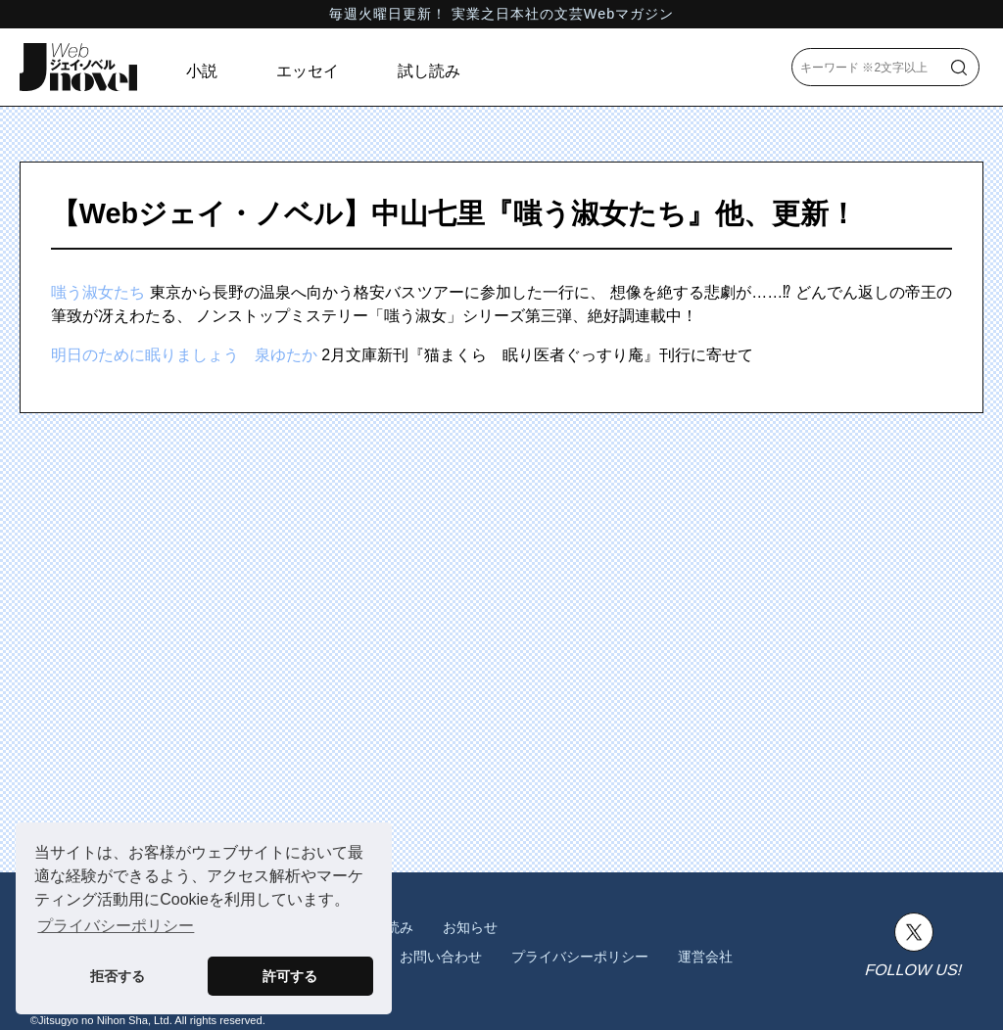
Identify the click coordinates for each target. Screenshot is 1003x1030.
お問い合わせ (441, 956)
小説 (201, 71)
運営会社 (705, 956)
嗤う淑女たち (98, 292)
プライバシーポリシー (579, 956)
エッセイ (307, 71)
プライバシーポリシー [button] (115, 925)
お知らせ (470, 927)
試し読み (429, 71)
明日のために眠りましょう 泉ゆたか (184, 355)
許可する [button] (290, 976)
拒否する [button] (117, 976)
